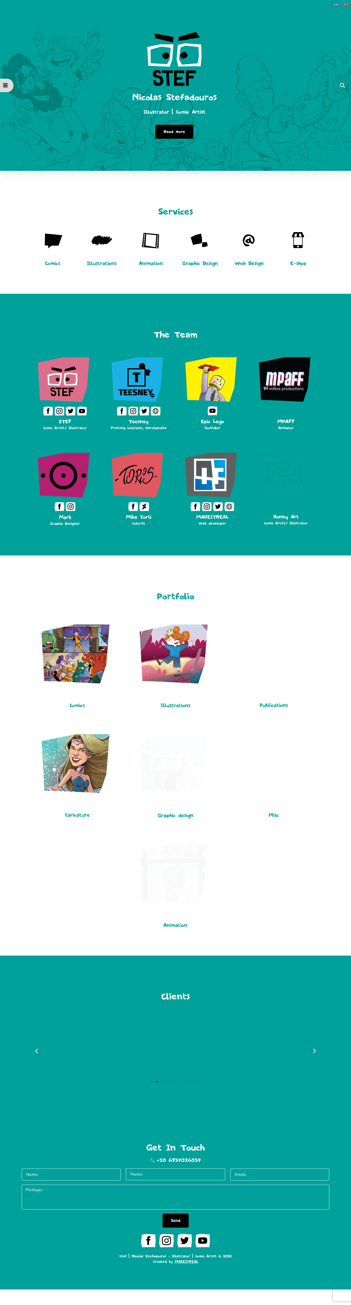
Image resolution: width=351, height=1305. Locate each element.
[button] (342, 85)
